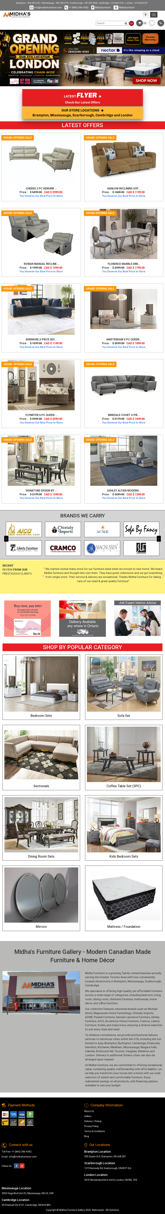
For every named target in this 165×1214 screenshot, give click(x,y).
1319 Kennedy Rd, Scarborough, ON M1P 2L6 (107, 1168)
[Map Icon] (145, 15)
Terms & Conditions (94, 1131)
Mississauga (136, 981)
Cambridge (92, 985)
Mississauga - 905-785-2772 (55, 3)
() (141, 23)
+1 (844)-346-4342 (76, 7)
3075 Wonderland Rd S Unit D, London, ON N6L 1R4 (110, 1180)
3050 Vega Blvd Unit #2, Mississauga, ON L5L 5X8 (27, 1193)
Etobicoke (153, 1043)
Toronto (119, 1051)
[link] (153, 15)
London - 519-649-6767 (136, 3)
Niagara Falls (149, 1047)
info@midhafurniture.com (45, 7)
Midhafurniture (101, 7)
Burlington (124, 1043)
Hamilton (90, 1047)
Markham (116, 1047)
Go (131, 23)
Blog (86, 1136)
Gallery (87, 1116)
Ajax (100, 1043)
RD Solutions (112, 1210)
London (90, 1055)
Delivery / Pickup (93, 1121)
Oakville (90, 1051)
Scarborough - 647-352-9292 (83, 3)
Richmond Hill (104, 1051)
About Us (89, 1111)
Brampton (120, 981)
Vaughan (131, 1051)
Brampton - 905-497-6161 (28, 3)
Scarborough (153, 981)
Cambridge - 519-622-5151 (111, 3)
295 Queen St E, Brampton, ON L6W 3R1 (105, 1156)
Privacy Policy (91, 1126)
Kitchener (103, 1047)
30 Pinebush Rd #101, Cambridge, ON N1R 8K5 (26, 1205)
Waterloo (143, 1051)
